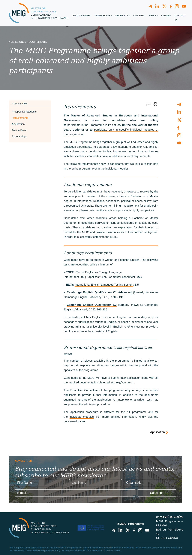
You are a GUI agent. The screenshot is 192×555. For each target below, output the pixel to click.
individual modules (82, 416)
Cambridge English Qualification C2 (91, 304)
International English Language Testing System (104, 284)
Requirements (20, 117)
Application (18, 123)
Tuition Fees (19, 130)
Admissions (20, 103)
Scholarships (19, 136)
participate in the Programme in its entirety (94, 125)
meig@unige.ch (123, 382)
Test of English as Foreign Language (99, 272)
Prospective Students (24, 111)
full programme (137, 412)
